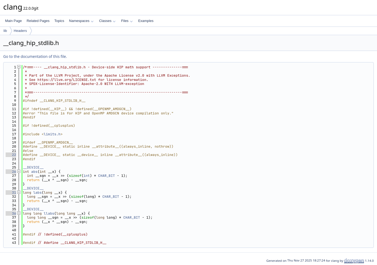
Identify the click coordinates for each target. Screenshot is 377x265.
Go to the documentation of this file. (35, 56)
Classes (107, 21)
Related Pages (38, 21)
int (86, 175)
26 (11, 171)
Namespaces (81, 21)
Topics (59, 21)
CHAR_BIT (106, 175)
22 (11, 154)
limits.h (52, 134)
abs (34, 171)
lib (5, 31)
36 (11, 213)
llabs (49, 213)
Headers (20, 31)
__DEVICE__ (33, 167)
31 (11, 192)
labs (37, 192)
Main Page (13, 21)
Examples (145, 21)
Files (127, 21)
